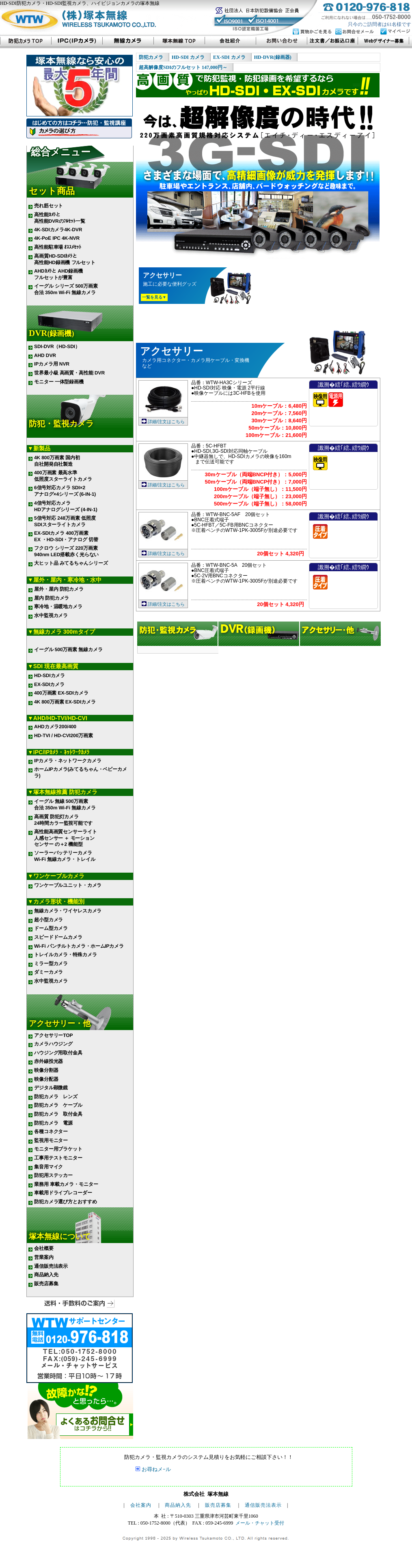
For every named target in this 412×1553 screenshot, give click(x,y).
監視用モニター (51, 1140)
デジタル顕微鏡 (51, 1088)
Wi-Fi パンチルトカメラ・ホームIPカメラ (79, 946)
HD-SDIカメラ (49, 675)
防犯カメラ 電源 (53, 1122)
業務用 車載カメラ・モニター (66, 1184)
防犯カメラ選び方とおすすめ (65, 1202)
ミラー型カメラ (51, 963)
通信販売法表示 (51, 1266)
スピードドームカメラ (58, 937)
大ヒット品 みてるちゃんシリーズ (71, 563)
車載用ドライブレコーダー (63, 1193)
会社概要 (44, 1248)
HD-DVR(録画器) (272, 57)
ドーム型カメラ (51, 928)
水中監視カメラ (51, 615)
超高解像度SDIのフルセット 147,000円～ (183, 67)
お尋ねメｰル (156, 1469)
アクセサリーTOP (53, 1035)
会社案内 (140, 1505)
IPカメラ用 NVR (51, 364)
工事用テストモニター (58, 1158)
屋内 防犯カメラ (51, 598)
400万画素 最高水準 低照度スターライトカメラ (63, 476)
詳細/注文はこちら (166, 421)
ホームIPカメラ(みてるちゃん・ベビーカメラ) (80, 772)
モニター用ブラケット (58, 1149)
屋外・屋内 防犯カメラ (59, 589)
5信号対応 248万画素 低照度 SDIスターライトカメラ (64, 521)
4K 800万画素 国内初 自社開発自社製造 (57, 461)
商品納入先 (46, 1275)
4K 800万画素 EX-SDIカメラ (65, 702)
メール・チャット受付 (259, 1523)
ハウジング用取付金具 (58, 1053)
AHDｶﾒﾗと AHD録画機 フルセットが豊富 (58, 274)
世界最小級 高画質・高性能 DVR (69, 373)
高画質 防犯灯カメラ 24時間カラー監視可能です (63, 819)
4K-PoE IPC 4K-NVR (57, 238)
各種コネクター (51, 1131)
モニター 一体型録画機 (59, 381)
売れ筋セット (48, 206)
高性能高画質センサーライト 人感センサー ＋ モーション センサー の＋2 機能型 (65, 838)
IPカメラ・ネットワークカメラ (67, 760)
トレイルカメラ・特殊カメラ (65, 954)
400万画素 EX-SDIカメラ (61, 693)
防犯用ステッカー (53, 1175)
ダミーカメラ (48, 972)
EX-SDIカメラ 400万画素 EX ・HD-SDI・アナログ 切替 (66, 536)
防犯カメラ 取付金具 (58, 1114)
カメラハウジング (53, 1044)
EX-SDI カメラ (229, 57)
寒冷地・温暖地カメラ (58, 606)
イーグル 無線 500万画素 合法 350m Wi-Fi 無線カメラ (65, 804)
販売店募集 (46, 1283)
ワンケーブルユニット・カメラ (67, 885)
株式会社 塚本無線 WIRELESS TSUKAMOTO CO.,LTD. (80, 21)
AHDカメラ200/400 (55, 726)
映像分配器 (46, 1079)
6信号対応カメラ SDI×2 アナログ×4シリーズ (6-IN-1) (65, 491)
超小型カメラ (48, 920)
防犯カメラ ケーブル (58, 1105)
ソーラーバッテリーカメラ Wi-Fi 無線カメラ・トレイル (64, 856)
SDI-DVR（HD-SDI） (57, 346)
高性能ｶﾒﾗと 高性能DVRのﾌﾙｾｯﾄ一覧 (59, 218)
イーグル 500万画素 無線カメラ (68, 649)
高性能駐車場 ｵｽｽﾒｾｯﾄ (57, 247)
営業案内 (44, 1257)
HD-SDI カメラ (188, 57)
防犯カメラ (151, 57)
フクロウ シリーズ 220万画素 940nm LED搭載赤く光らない (66, 551)
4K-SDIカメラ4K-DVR (58, 229)
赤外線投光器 (48, 1061)
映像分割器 (46, 1070)
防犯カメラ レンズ (56, 1096)
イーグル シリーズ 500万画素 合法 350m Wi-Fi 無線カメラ (66, 289)
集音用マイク (48, 1166)
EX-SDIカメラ (49, 684)
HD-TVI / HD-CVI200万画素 (63, 735)
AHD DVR (45, 355)
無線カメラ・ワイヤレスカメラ (67, 911)
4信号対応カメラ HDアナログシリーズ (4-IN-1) (65, 506)
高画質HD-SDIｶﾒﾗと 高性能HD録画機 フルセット (64, 259)
